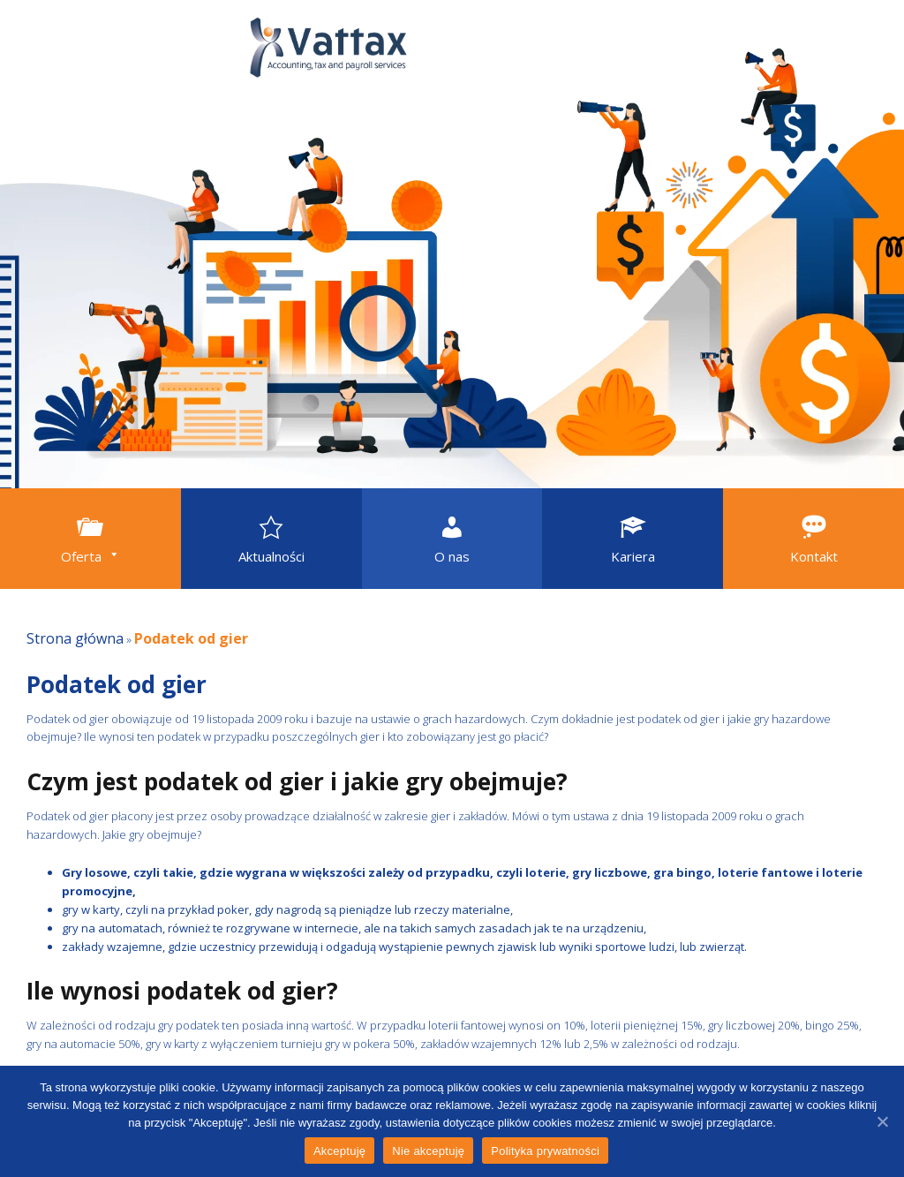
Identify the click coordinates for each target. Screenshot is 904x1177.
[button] (90, 538)
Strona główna (75, 638)
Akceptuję (339, 1151)
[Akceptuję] (882, 1121)
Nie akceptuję (428, 1151)
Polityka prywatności (545, 1151)
